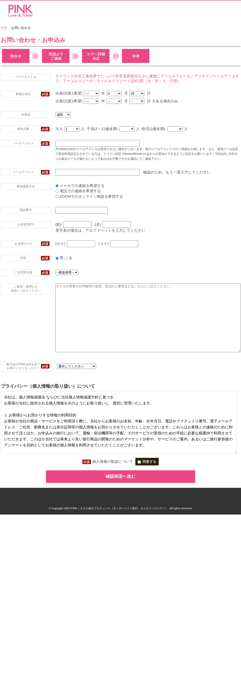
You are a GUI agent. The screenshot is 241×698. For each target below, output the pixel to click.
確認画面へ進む (120, 497)
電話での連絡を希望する (55, 191)
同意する (147, 483)
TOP (4, 28)
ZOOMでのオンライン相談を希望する (67, 196)
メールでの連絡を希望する (57, 185)
